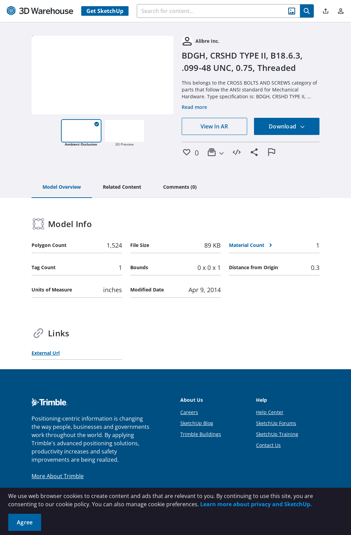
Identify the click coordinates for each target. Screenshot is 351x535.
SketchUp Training (277, 434)
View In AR (214, 126)
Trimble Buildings (200, 434)
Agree (25, 522)
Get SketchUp (104, 11)
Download (287, 126)
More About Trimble (58, 476)
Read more (194, 107)
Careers (189, 412)
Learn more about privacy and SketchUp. (256, 504)
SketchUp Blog (196, 423)
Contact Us (268, 445)
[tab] (62, 187)
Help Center (269, 412)
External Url (46, 353)
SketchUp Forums (276, 423)
